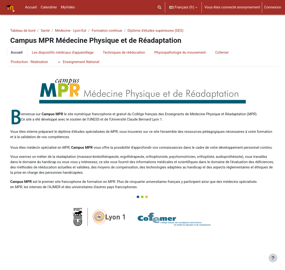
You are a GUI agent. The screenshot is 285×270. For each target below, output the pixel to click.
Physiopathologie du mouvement (190, 52)
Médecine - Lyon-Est (79, 30)
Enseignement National (86, 62)
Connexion (272, 7)
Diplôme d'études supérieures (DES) (165, 30)
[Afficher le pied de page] (273, 258)
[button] (159, 7)
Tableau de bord (30, 30)
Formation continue (115, 30)
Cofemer (233, 52)
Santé (52, 30)
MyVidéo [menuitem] (68, 7)
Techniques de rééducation (132, 52)
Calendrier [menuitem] (49, 7)
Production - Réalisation (37, 62)
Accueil (24, 52)
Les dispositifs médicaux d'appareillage (70, 52)
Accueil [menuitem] (31, 7)
